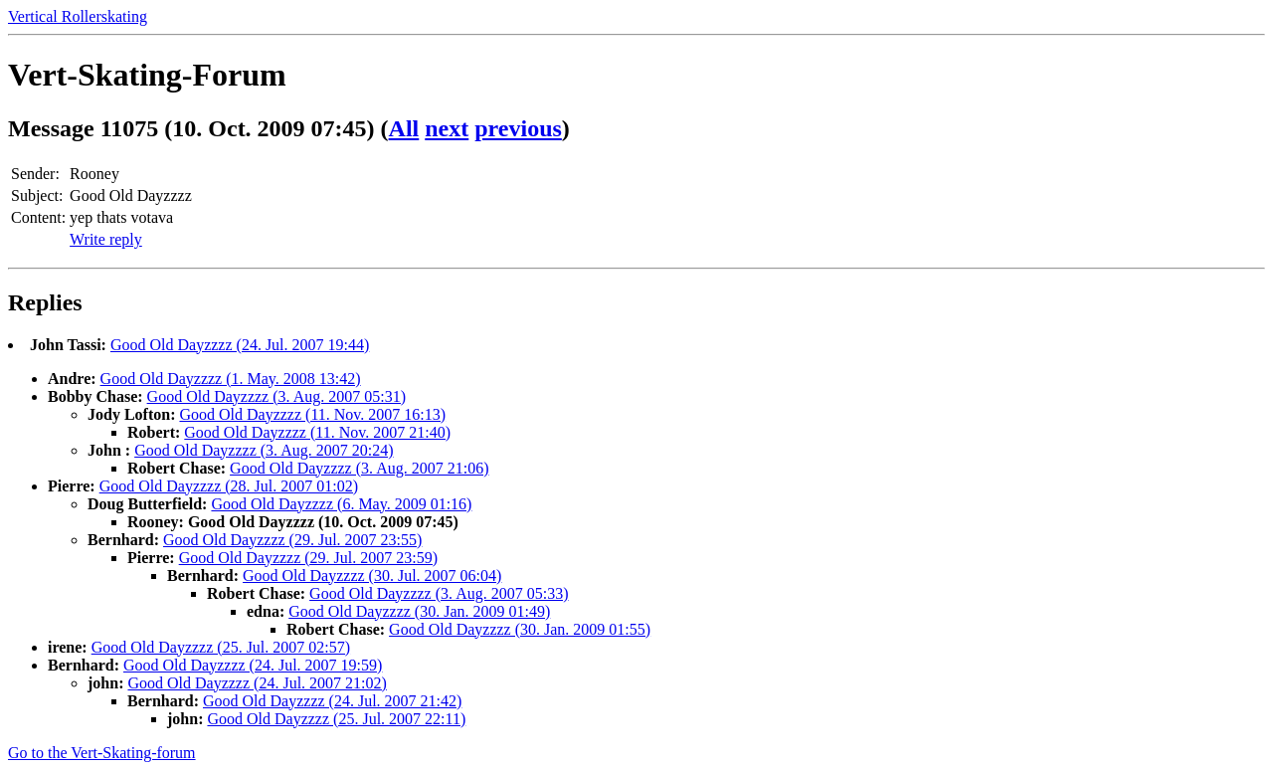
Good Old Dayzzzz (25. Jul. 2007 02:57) (220, 647)
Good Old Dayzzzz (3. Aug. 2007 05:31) (276, 396)
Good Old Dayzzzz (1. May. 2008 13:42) (230, 378)
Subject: (37, 195)
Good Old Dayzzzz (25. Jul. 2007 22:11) (336, 718)
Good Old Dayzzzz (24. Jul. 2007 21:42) (332, 700)
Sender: (35, 173)
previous (518, 128)
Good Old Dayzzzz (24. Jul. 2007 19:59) (252, 665)
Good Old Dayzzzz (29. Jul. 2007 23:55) (292, 539)
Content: (38, 217)
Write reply (106, 239)
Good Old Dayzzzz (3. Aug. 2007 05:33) (438, 593)
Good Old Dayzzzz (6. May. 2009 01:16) (341, 503)
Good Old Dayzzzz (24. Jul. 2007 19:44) (239, 344)
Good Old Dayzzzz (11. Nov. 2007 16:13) (312, 414)
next (446, 128)
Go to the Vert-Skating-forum (102, 752)
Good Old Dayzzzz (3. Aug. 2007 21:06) (359, 468)
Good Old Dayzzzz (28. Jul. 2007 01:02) (228, 486)
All (404, 128)
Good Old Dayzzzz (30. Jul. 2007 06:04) (372, 575)
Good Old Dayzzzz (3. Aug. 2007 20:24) (263, 450)
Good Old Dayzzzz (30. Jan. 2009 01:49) (419, 611)
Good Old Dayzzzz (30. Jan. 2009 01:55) (519, 629)
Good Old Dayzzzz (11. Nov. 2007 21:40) (317, 432)
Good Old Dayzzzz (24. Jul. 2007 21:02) (256, 682)
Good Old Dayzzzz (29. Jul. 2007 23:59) (308, 557)
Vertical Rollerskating (77, 16)
